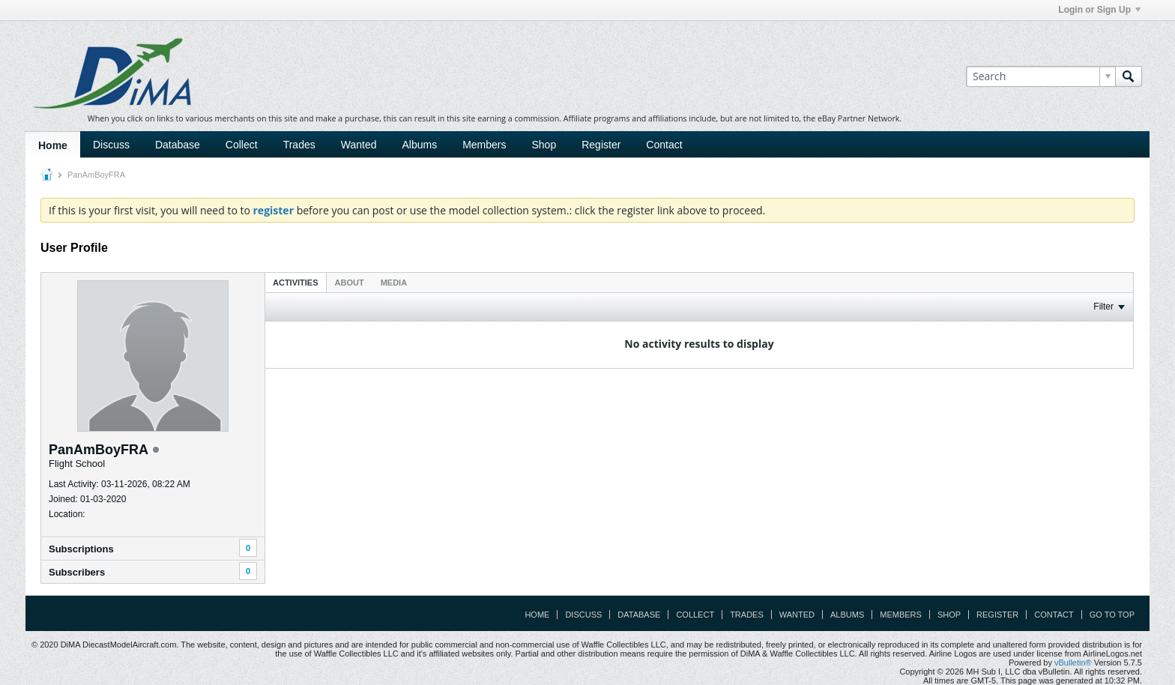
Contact (664, 145)
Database (177, 145)
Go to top (1112, 614)
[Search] (1040, 76)
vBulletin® (1073, 662)
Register (601, 145)
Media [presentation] (394, 282)
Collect (242, 145)
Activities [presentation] (295, 282)
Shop (544, 145)
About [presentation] (349, 282)
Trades (299, 145)
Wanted (359, 145)
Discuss (111, 145)
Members (484, 145)
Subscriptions (81, 549)
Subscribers (77, 572)
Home (52, 145)
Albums (419, 145)
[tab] (296, 282)
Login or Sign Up (1099, 9)
